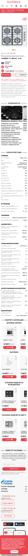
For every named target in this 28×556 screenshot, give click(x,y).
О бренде (4, 489)
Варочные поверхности (10, 9)
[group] (14, 70)
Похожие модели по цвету (14, 415)
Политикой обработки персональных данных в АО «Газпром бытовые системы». (13, 548)
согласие (19, 543)
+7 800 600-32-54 (8, 496)
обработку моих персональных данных (10, 473)
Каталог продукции (8, 486)
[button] (12, 49)
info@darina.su (9, 512)
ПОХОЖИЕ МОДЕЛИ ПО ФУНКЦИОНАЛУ (14, 384)
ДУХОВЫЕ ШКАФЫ (14, 323)
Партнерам (8, 516)
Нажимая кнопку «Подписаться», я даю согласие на (13, 473)
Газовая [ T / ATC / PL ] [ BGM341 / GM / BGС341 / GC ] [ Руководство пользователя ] (15, 80)
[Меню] (25, 5)
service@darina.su (9, 499)
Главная (2, 9)
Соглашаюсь (14, 551)
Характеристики (14, 152)
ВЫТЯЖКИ (14, 352)
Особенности (14, 103)
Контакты (4, 491)
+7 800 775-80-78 (8, 509)
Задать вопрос (8, 503)
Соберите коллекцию (14, 320)
